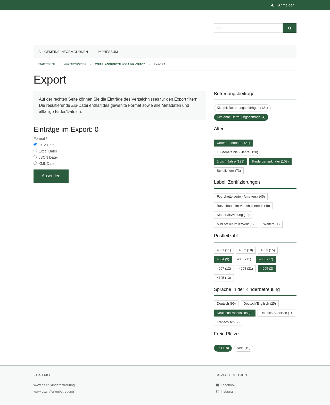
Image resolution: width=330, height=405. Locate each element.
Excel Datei (47, 151)
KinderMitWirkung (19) (233, 215)
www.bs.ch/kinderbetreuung (55, 385)
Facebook (226, 385)
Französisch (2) (228, 322)
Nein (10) (243, 348)
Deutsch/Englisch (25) (260, 303)
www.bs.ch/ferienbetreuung (54, 391)
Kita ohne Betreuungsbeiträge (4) (241, 117)
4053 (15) (268, 250)
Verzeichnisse (74, 64)
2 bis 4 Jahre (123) (230, 161)
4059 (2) (267, 268)
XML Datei (46, 163)
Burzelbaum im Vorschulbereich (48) (243, 206)
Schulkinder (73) (229, 171)
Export (159, 64)
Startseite (46, 64)
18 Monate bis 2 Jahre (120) (237, 152)
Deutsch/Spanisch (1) (276, 313)
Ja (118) (223, 348)
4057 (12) (224, 268)
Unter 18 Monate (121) (233, 143)
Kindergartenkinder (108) (270, 161)
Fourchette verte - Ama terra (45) (241, 196)
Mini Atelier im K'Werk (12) (236, 224)
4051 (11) (224, 250)
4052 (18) (246, 250)
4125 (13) (224, 278)
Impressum (108, 52)
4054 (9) (223, 259)
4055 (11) (244, 259)
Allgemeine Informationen (63, 52)
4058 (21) (246, 268)
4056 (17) (266, 259)
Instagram (226, 391)
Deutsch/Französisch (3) (235, 313)
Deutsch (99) (226, 303)
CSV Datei (46, 145)
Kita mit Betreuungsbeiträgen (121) (242, 108)
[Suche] (289, 28)
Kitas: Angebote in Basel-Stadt (120, 64)
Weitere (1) (271, 224)
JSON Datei (47, 157)
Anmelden (286, 5)
